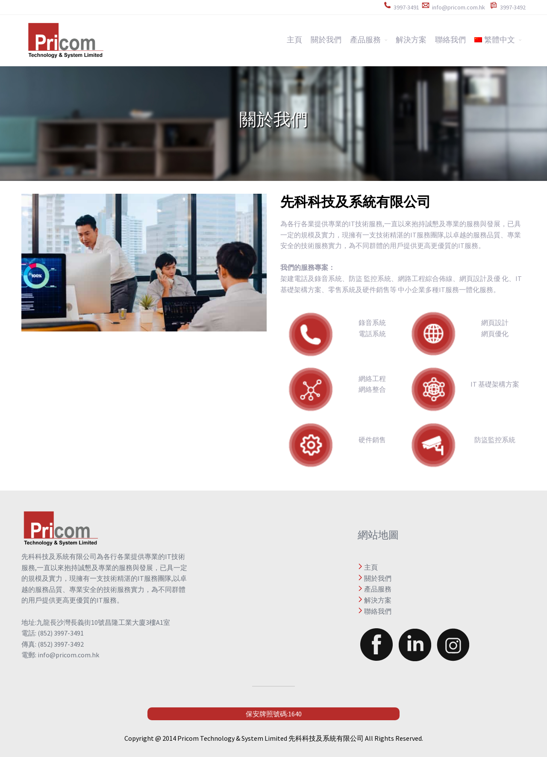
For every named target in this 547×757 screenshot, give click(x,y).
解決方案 (411, 39)
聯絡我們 (450, 39)
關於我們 (326, 39)
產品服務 (365, 39)
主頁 (294, 39)
